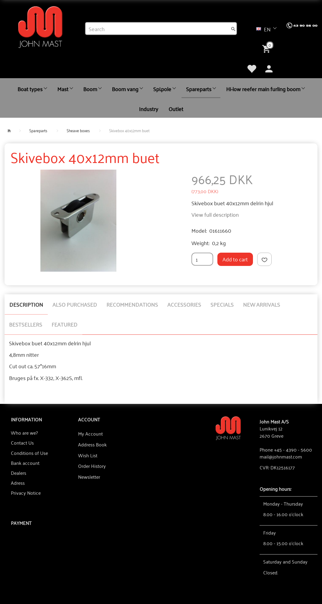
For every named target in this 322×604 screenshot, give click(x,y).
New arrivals (261, 304)
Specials (222, 304)
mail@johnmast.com (281, 456)
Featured (64, 324)
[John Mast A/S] (228, 427)
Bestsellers (25, 324)
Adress (18, 482)
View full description (215, 214)
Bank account (25, 463)
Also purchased (74, 304)
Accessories (184, 304)
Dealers (18, 472)
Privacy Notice (26, 492)
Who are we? (24, 432)
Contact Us (22, 442)
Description (26, 304)
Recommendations (132, 304)
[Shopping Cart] (267, 48)
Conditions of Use (29, 453)
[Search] (233, 29)
